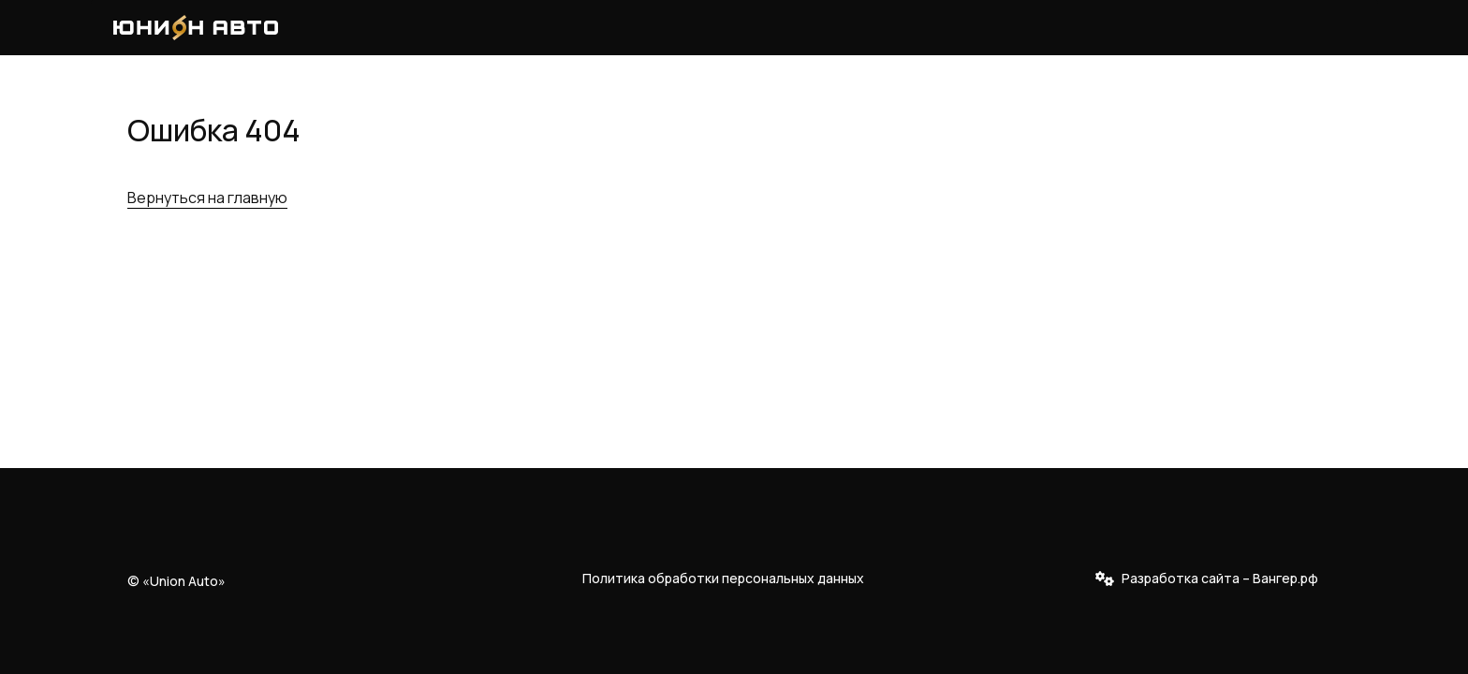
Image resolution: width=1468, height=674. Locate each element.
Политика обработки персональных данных (723, 578)
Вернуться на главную (207, 197)
